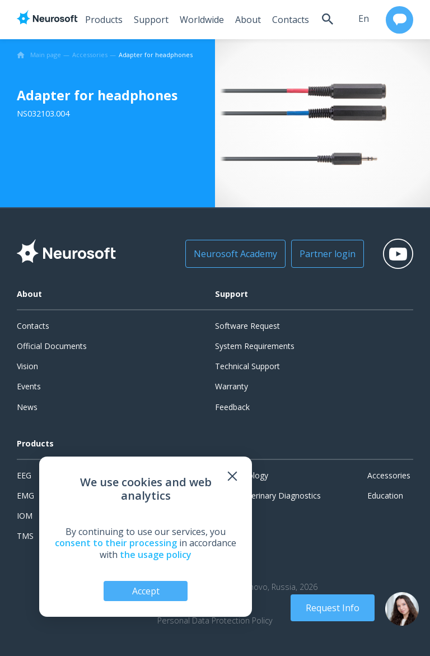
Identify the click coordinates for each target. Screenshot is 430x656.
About (245, 19)
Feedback (232, 407)
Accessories (388, 475)
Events (29, 386)
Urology (254, 475)
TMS (25, 536)
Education (385, 495)
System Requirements (255, 346)
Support (147, 19)
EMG (25, 495)
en (362, 18)
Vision (27, 366)
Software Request (247, 325)
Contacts (287, 19)
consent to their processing (116, 543)
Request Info (332, 608)
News (27, 407)
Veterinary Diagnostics (280, 495)
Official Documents (52, 346)
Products (100, 19)
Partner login (321, 254)
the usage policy (155, 554)
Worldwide (198, 19)
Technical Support (247, 366)
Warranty (231, 386)
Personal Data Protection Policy (215, 621)
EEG (24, 475)
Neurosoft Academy (229, 254)
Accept (146, 591)
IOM (24, 515)
